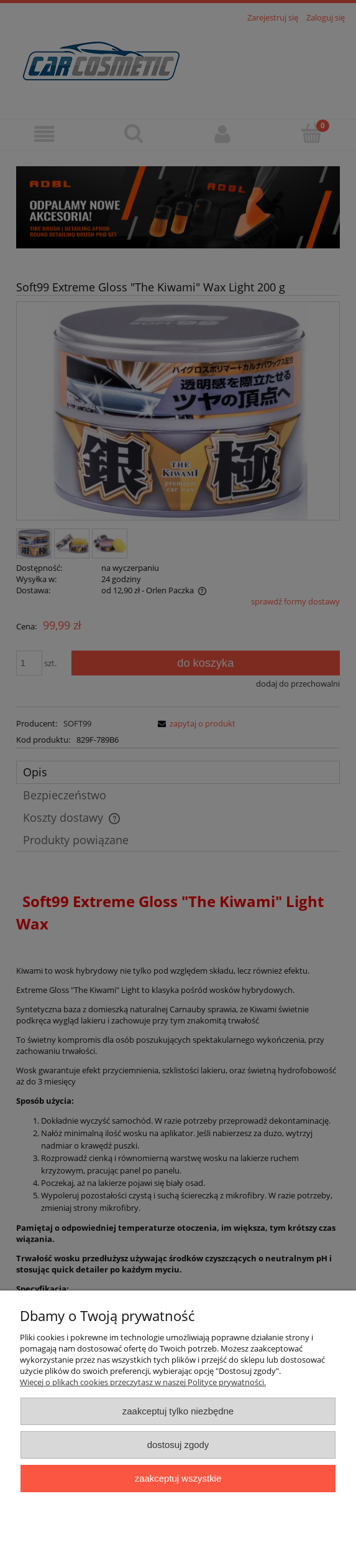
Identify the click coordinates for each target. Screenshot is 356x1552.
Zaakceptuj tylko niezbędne (178, 1411)
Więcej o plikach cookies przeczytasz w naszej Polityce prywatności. (143, 1382)
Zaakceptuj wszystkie (178, 1478)
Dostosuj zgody (178, 1444)
